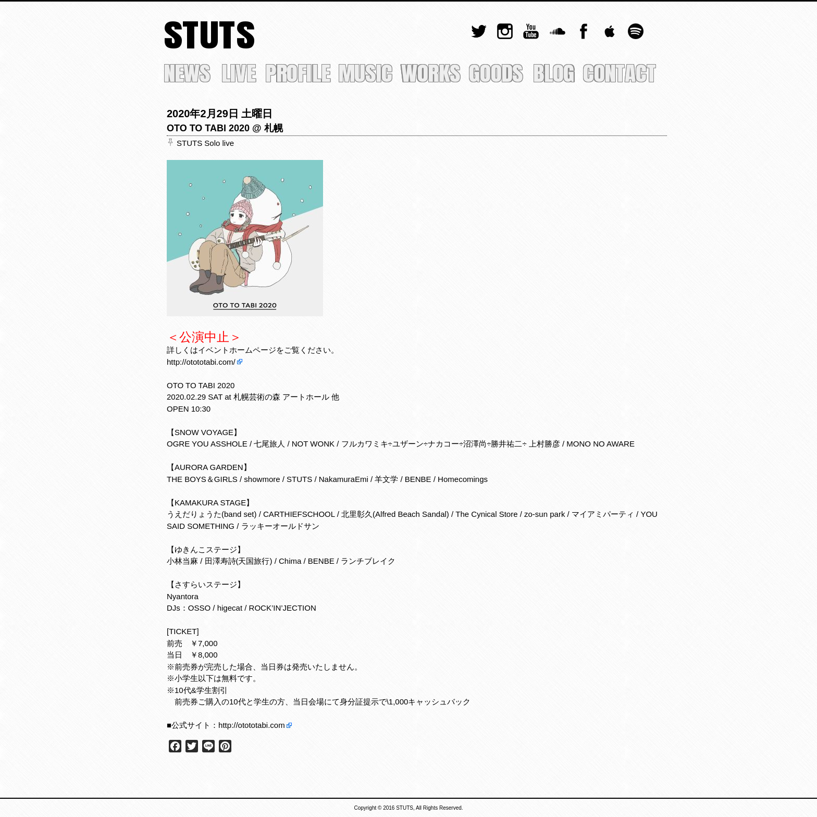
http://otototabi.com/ (201, 361)
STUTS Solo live (205, 143)
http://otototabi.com (251, 725)
